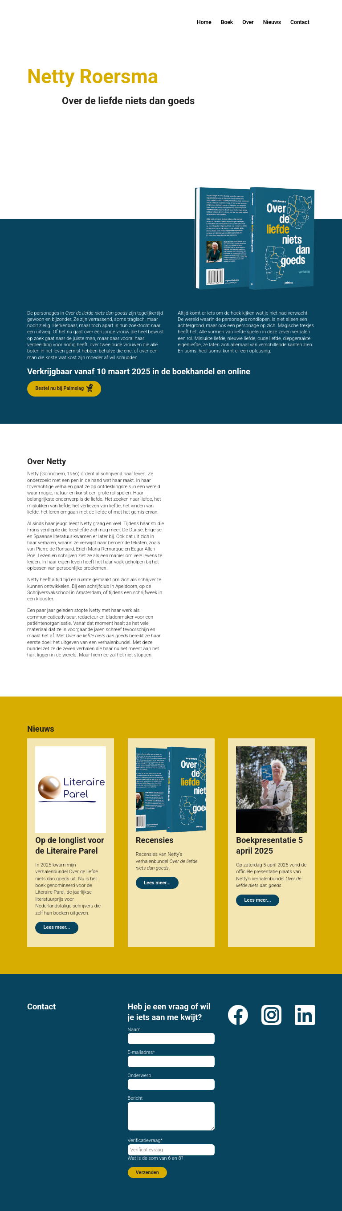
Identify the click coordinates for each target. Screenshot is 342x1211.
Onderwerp (139, 1075)
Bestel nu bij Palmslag (59, 388)
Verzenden (147, 1172)
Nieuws (272, 22)
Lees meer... (56, 928)
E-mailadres (141, 1052)
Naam (134, 1030)
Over (247, 22)
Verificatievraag (145, 1140)
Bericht (135, 1098)
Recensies (155, 840)
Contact (299, 22)
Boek (227, 22)
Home (204, 22)
